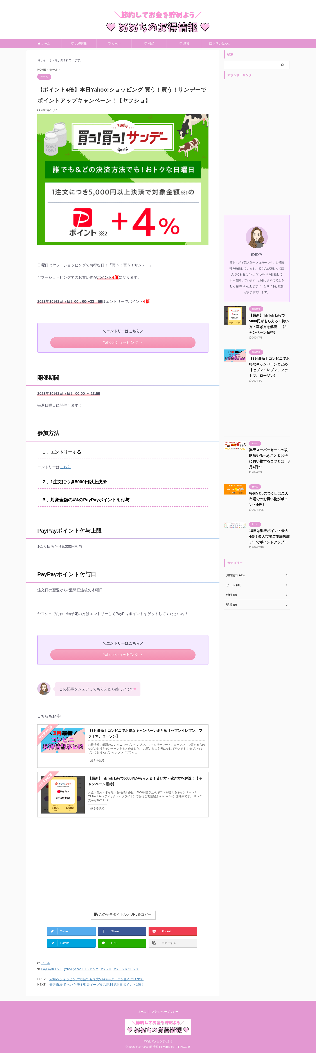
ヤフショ (105, 969)
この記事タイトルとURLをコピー (122, 914)
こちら (65, 467)
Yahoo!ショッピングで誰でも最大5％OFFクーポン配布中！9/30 (96, 979)
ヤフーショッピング (126, 969)
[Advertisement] (77, 859)
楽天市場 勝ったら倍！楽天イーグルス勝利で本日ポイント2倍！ (96, 984)
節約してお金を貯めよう (158, 1041)
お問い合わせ (219, 43)
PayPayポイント (52, 969)
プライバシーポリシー (165, 1011)
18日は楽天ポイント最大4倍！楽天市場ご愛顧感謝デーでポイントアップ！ (269, 536)
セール (114, 43)
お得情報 (79, 43)
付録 (149, 43)
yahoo (68, 969)
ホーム (44, 43)
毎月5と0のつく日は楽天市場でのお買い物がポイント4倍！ (268, 499)
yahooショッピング (86, 969)
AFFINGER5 (182, 1046)
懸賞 (184, 43)
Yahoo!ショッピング (122, 342)
